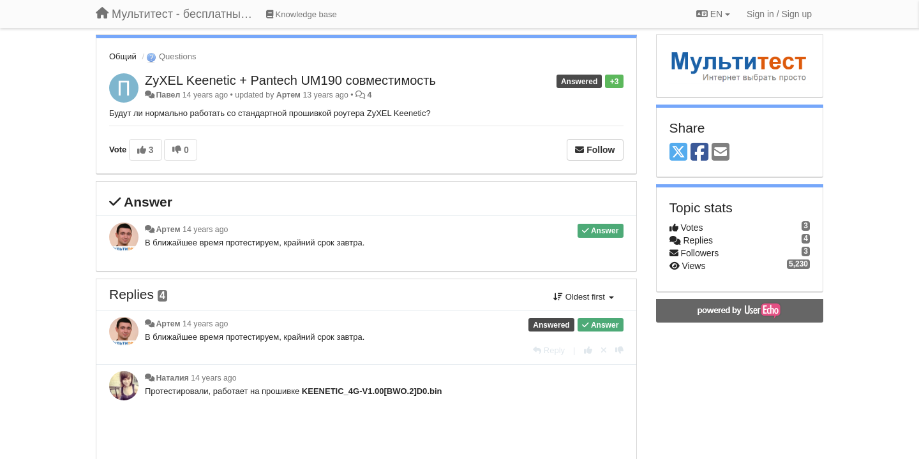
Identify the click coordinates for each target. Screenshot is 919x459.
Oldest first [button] (583, 297)
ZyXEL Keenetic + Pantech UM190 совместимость (290, 80)
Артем (288, 95)
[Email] (720, 153)
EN (713, 14)
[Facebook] (699, 153)
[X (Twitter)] (678, 153)
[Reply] (549, 350)
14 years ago (205, 229)
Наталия (172, 378)
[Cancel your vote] (604, 350)
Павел (168, 95)
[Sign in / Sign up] (779, 14)
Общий (123, 56)
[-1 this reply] (619, 350)
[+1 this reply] (588, 350)
